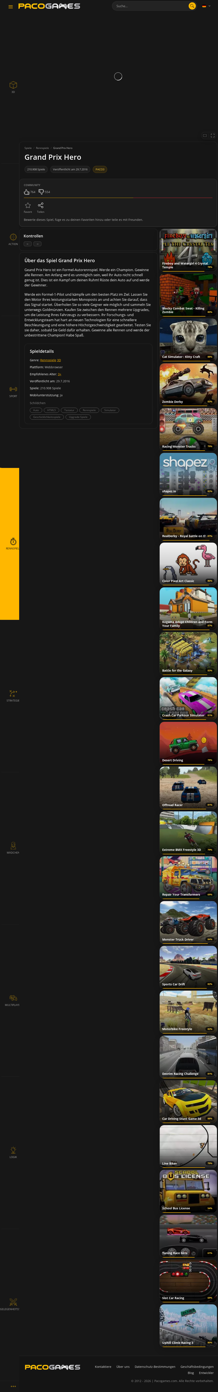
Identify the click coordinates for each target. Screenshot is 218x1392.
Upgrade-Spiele (78, 417)
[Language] (207, 6)
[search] (192, 6)
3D (59, 360)
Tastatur (69, 410)
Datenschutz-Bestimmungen (155, 1367)
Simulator (110, 410)
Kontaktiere (103, 1367)
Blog (191, 1373)
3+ (59, 374)
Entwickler (206, 1373)
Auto (36, 410)
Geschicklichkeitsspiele (46, 417)
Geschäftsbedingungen (197, 1367)
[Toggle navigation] (10, 7)
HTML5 (51, 410)
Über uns (123, 1367)
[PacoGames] (52, 1367)
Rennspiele (48, 360)
